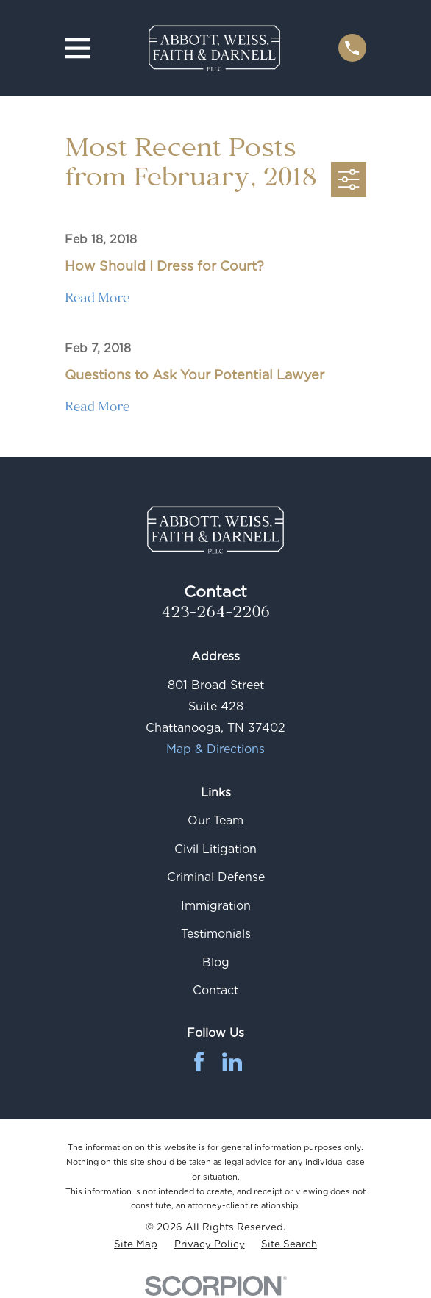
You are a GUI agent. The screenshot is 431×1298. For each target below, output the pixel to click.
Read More (97, 300)
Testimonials (216, 934)
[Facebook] (199, 1061)
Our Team (215, 820)
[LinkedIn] (232, 1061)
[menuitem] (135, 1244)
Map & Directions (215, 749)
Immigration (216, 906)
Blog (215, 962)
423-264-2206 (215, 614)
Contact (215, 990)
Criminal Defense (216, 877)
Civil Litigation (215, 849)
